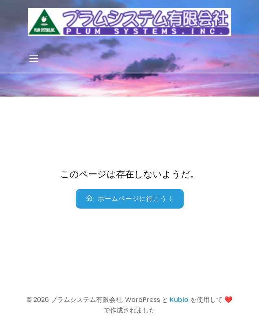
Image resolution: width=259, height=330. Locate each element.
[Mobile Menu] (34, 58)
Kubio (179, 299)
